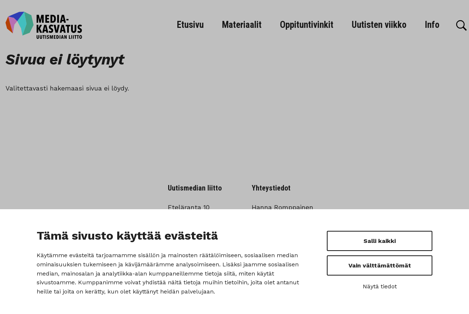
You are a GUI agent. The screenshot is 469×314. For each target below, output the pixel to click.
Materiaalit (242, 24)
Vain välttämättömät (379, 265)
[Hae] (461, 25)
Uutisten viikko (379, 24)
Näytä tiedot (380, 286)
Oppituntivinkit (306, 24)
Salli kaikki (379, 240)
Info (432, 24)
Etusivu (190, 24)
